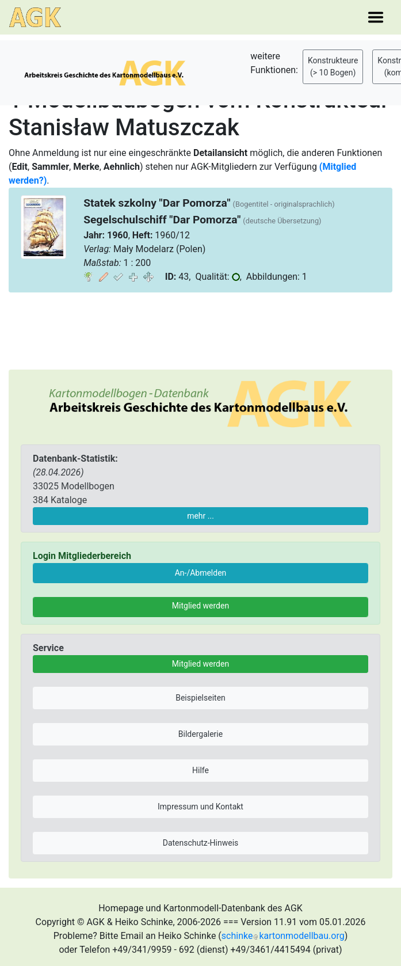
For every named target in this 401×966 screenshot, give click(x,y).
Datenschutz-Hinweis (201, 842)
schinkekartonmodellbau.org (283, 935)
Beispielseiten (200, 697)
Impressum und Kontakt (200, 806)
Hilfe (200, 770)
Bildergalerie (200, 734)
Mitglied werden (200, 605)
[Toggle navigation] (376, 17)
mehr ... (200, 515)
